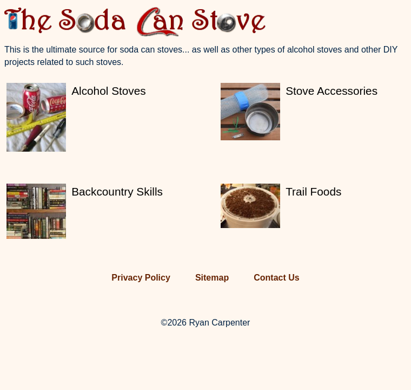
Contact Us (276, 277)
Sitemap (212, 277)
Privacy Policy (140, 277)
